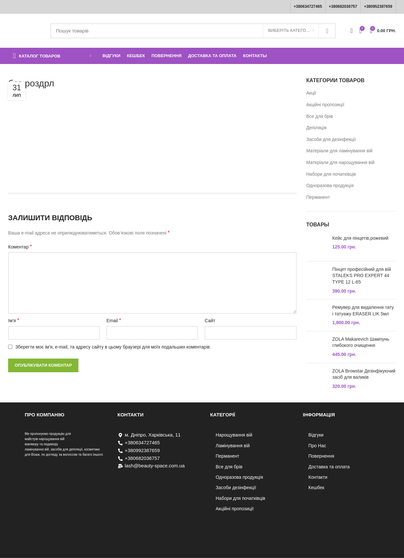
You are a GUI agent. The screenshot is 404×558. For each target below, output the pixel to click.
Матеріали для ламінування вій (339, 150)
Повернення (321, 456)
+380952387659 (378, 6)
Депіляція (316, 127)
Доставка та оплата (329, 466)
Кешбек (316, 487)
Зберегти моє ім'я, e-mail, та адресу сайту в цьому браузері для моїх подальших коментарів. (113, 346)
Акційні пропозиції (325, 104)
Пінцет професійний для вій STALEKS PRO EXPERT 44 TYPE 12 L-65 (361, 276)
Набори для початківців (331, 174)
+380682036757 (343, 6)
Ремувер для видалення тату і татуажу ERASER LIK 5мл (363, 310)
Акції (311, 92)
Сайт (210, 320)
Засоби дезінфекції (236, 487)
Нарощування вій (234, 435)
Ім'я (13, 320)
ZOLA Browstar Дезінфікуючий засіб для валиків (364, 374)
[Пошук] (193, 30)
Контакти (317, 477)
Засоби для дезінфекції (331, 139)
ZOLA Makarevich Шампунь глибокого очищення (360, 342)
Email (113, 320)
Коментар (20, 246)
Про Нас (317, 445)
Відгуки (316, 435)
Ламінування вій (233, 445)
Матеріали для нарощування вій (340, 162)
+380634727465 (308, 6)
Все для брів (319, 116)
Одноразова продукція (330, 185)
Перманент (318, 197)
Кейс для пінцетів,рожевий (360, 238)
